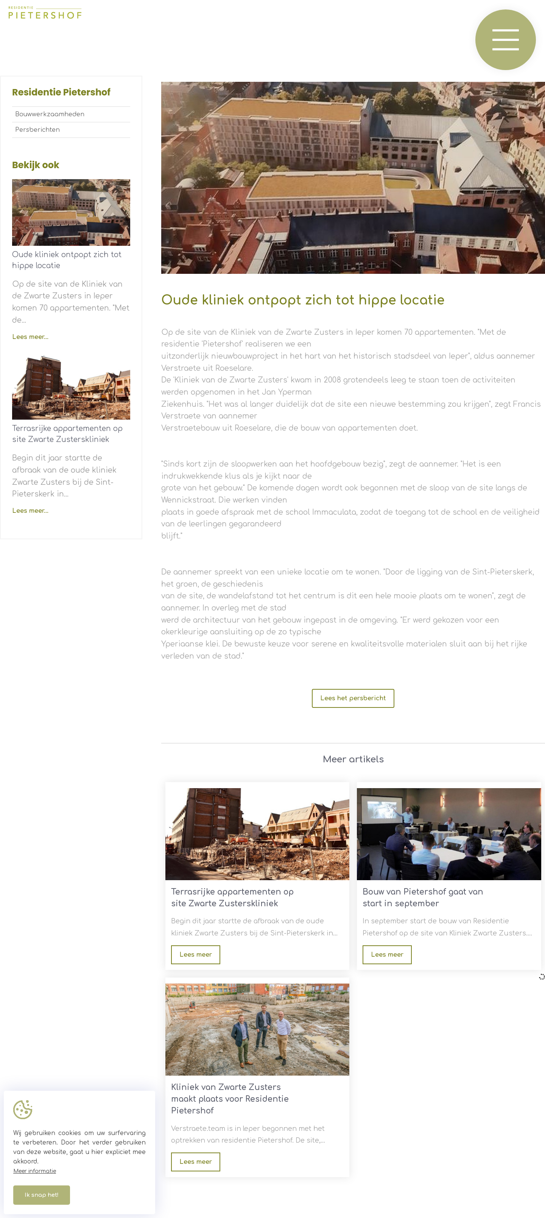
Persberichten (37, 129)
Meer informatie (34, 1171)
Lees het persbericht (353, 698)
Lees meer (195, 954)
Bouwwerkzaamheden (49, 114)
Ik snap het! (42, 1195)
